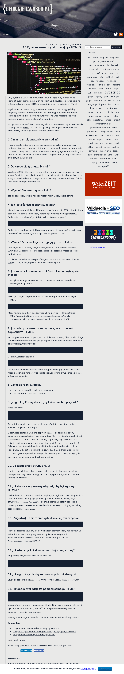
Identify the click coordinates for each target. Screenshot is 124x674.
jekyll (90, 96)
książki (111, 100)
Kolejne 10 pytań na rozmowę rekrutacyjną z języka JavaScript (44, 634)
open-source (95, 116)
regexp (100, 139)
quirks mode (21, 377)
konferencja (100, 100)
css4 (104, 73)
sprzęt (99, 147)
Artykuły (5, 35)
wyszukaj (116, 47)
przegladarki (106, 131)
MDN (19, 172)
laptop (102, 104)
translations (100, 154)
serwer (108, 143)
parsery (108, 116)
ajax (95, 57)
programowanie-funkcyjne (103, 127)
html (15, 642)
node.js (100, 112)
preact (117, 119)
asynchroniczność (106, 61)
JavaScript (37, 97)
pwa (102, 135)
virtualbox (105, 158)
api (93, 61)
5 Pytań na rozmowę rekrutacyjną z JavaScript (36, 631)
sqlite (107, 147)
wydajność (103, 166)
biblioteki (112, 65)
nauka (91, 112)
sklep (90, 147)
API (89, 57)
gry (108, 84)
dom (111, 73)
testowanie (105, 150)
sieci (117, 143)
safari (109, 139)
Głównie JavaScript (28, 9)
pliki (89, 119)
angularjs (114, 57)
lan (118, 100)
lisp (92, 108)
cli (97, 69)
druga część (51, 97)
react (118, 135)
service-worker (95, 143)
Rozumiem (105, 669)
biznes (91, 69)
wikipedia (105, 162)
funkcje (101, 84)
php (116, 116)
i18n (89, 92)
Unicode (68, 280)
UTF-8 (34, 280)
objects (109, 112)
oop (117, 112)
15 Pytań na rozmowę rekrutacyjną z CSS (34, 637)
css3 (98, 73)
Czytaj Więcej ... (88, 668)
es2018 (109, 77)
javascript (112, 92)
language (92, 104)
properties (92, 131)
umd (110, 154)
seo (116, 139)
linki (110, 104)
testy (115, 150)
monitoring (111, 108)
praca (22, 642)
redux (92, 139)
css (91, 72)
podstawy (98, 119)
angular (104, 57)
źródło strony (14, 648)
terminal (93, 150)
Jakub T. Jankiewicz (71, 44)
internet (97, 92)
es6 (117, 77)
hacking (116, 84)
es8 (92, 80)
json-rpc (115, 96)
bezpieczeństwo (97, 65)
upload (93, 158)
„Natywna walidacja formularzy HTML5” (59, 620)
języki (89, 100)
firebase (101, 80)
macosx (100, 108)
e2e (101, 77)
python (109, 135)
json (106, 96)
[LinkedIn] (26, 653)
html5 (108, 88)
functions (91, 84)
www (114, 162)
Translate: (90, 52)
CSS (25, 97)
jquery (99, 96)
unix (117, 154)
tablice (115, 147)
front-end (111, 80)
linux (117, 104)
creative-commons (110, 69)
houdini (93, 88)
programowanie (103, 123)
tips (90, 154)
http (116, 88)
